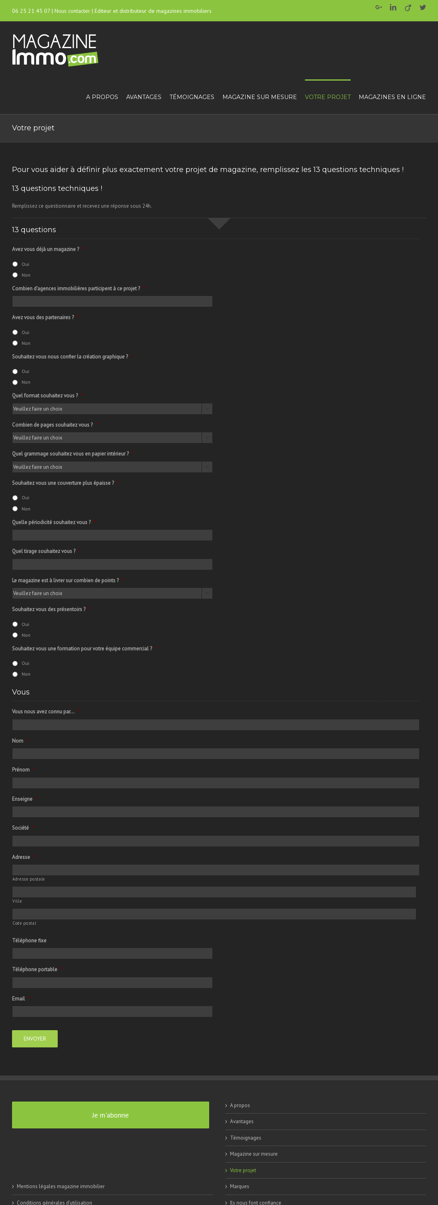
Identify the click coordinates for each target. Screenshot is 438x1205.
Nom (20, 741)
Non (26, 275)
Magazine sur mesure (254, 1152)
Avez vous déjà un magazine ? (48, 249)
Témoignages (245, 1136)
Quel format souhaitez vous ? (47, 396)
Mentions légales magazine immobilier (61, 1185)
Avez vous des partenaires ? (45, 317)
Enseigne (25, 799)
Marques (239, 1185)
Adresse (23, 857)
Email (21, 999)
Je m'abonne (110, 1113)
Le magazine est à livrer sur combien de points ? (68, 580)
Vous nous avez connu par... (46, 712)
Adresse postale (28, 879)
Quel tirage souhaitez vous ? (46, 551)
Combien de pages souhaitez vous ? (55, 425)
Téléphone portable (37, 969)
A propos (240, 1103)
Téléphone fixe (29, 941)
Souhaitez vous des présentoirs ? (51, 609)
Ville (17, 901)
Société (23, 828)
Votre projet (243, 1168)
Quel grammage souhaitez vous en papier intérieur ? (73, 454)
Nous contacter (72, 10)
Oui (25, 264)
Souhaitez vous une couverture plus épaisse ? (65, 483)
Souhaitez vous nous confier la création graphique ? (72, 357)
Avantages (242, 1120)
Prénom (23, 770)
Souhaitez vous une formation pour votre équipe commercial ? (84, 649)
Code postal (24, 923)
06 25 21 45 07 (31, 10)
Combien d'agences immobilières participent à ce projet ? (78, 289)
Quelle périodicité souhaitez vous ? (54, 522)
